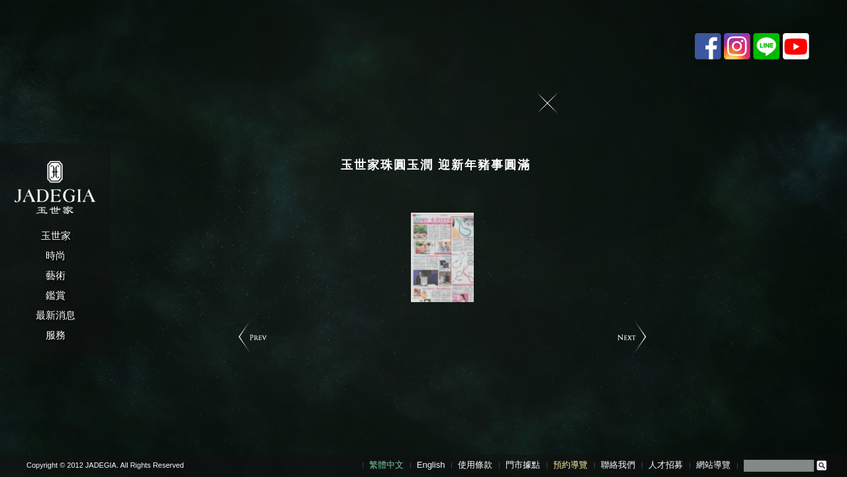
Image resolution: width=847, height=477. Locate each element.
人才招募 (665, 465)
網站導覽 (713, 465)
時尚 (56, 255)
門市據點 (523, 465)
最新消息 (55, 315)
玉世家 (56, 235)
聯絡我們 (618, 465)
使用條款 (475, 465)
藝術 (56, 275)
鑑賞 (56, 295)
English (431, 465)
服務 (56, 335)
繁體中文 (386, 465)
